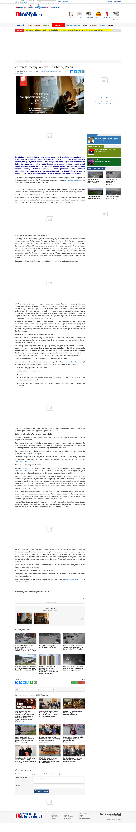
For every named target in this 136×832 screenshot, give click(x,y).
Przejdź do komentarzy (50, 602)
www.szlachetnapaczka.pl (74, 180)
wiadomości (23, 689)
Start (18, 61)
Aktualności (21, 25)
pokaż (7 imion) (23, 2)
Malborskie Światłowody (84, 818)
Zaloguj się (109, 1)
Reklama (59, 1)
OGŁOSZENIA (71, 18)
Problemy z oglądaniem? (84, 813)
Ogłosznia (54, 815)
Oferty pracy (104, 97)
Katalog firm (54, 816)
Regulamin (66, 815)
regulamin (64, 774)
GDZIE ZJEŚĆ (89, 18)
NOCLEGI (98, 18)
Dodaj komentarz (41, 791)
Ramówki (103, 25)
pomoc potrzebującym (43, 689)
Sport (85, 25)
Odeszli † (111, 25)
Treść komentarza (21, 777)
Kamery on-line (67, 818)
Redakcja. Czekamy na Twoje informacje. (51, 71)
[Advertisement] (68, 46)
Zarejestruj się (117, 1)
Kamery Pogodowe (34, 25)
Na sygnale (46, 25)
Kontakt (65, 1)
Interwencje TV (58, 25)
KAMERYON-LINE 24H (116, 18)
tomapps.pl (118, 819)
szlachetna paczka (32, 689)
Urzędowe (93, 25)
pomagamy (53, 689)
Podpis (18, 786)
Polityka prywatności (68, 816)
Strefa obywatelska (73, 25)
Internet (53, 818)
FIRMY (80, 18)
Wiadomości (20, 73)
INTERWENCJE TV (107, 18)
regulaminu (38, 774)
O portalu (65, 813)
